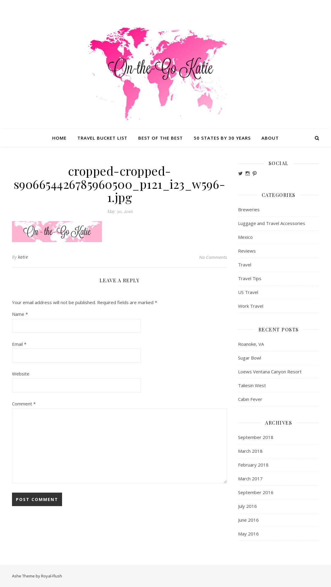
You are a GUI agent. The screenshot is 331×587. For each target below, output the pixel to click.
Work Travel (250, 306)
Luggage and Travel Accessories (271, 223)
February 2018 (253, 465)
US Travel (248, 292)
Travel (244, 265)
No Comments (213, 257)
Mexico (245, 237)
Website (20, 374)
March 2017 (250, 479)
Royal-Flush (51, 576)
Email (19, 344)
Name (20, 314)
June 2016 (248, 520)
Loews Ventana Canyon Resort (270, 372)
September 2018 (255, 437)
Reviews (247, 251)
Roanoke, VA (251, 344)
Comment (24, 404)
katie (23, 257)
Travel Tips (249, 278)
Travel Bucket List (102, 138)
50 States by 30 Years (222, 138)
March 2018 (250, 451)
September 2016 (255, 492)
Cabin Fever (250, 399)
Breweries (249, 209)
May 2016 (248, 534)
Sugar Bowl (249, 358)
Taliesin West (252, 385)
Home (59, 138)
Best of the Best (160, 138)
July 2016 (247, 506)
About (270, 138)
